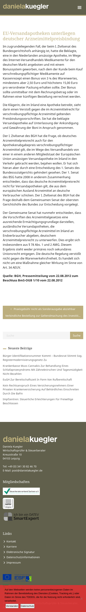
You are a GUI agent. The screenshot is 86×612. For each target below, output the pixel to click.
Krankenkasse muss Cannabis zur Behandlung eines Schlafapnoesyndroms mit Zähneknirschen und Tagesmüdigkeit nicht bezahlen (42, 370)
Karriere (11, 546)
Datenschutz (27, 606)
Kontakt (11, 541)
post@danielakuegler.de (27, 470)
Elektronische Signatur (20, 552)
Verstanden (12, 606)
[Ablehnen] (81, 598)
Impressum (13, 562)
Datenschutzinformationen (23, 557)
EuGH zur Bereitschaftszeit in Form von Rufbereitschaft (37, 379)
